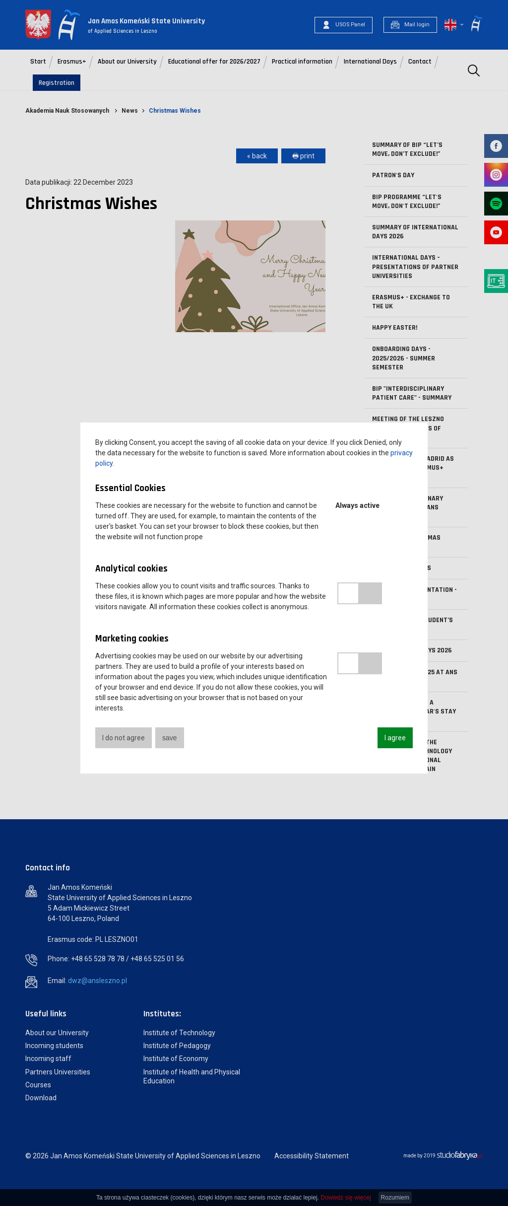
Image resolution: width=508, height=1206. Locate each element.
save (169, 738)
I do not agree (123, 738)
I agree (395, 738)
